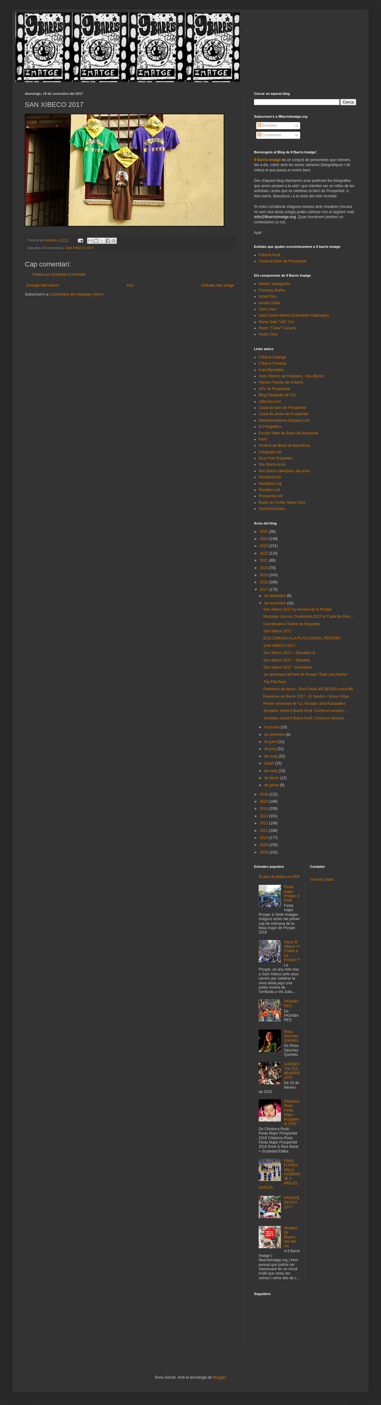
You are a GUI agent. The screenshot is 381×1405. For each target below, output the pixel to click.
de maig (271, 756)
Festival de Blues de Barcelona (284, 445)
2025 (264, 531)
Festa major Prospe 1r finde (292, 893)
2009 (264, 845)
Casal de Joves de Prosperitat (283, 414)
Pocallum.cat (269, 490)
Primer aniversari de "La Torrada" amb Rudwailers (304, 703)
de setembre (275, 734)
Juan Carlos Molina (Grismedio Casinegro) (294, 315)
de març (271, 771)
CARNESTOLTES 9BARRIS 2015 (292, 1071)
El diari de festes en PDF (279, 877)
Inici (130, 285)
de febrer (272, 778)
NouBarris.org (270, 483)
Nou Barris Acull (272, 464)
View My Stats (322, 879)
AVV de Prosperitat (274, 389)
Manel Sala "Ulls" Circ (277, 322)
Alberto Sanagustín (274, 284)
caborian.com (270, 401)
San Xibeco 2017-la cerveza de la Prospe (297, 609)
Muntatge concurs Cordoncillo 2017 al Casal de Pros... (308, 616)
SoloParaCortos (272, 509)
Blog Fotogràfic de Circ (277, 395)
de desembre (275, 596)
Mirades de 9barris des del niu (290, 1237)
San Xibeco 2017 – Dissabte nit (289, 653)
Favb (263, 439)
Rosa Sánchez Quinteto (291, 1036)
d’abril (269, 763)
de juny (270, 749)
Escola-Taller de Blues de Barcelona (288, 433)
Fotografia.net (270, 452)
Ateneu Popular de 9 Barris (281, 382)
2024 (264, 539)
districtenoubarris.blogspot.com (284, 420)
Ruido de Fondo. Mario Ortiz (282, 502)
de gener (272, 785)
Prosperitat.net (271, 496)
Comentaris (269, 135)
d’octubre (272, 727)
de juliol (271, 742)
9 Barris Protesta (272, 363)
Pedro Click (268, 334)
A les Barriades (271, 370)
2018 (264, 582)
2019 (264, 575)
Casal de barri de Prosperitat (282, 408)
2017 (264, 589)
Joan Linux (268, 309)
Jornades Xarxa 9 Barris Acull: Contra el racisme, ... (305, 711)
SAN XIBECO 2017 (79, 248)
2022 (264, 553)
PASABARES (291, 1003)
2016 (264, 794)
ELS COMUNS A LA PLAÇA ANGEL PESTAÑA (302, 638)
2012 (264, 823)
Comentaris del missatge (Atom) (76, 294)
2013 (264, 816)
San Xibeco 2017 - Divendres (287, 667)
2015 (264, 801)
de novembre (275, 603)
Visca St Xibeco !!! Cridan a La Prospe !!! (292, 951)
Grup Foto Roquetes (275, 458)
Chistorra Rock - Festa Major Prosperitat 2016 (291, 1112)
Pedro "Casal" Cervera (277, 328)
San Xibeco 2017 (277, 631)
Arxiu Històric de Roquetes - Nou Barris (291, 376)
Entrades (267, 125)
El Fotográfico (270, 426)
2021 (264, 560)
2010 (264, 838)
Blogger (219, 1377)
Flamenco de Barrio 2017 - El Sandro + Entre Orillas (306, 696)
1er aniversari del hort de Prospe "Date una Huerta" (305, 674)
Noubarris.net (270, 477)
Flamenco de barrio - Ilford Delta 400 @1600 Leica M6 (308, 689)
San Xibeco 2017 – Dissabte (286, 660)
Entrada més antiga (218, 285)
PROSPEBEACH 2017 (292, 1202)
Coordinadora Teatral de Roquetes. (292, 624)
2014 (264, 808)
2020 (264, 568)
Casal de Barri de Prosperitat (282, 261)
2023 (264, 546)
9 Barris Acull (269, 255)
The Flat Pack (274, 682)
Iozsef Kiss (268, 296)
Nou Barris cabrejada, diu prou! (284, 471)
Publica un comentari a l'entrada (59, 274)
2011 (264, 830)
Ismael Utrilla (269, 303)
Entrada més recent (42, 285)
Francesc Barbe (272, 290)
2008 (264, 852)
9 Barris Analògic (273, 357)
